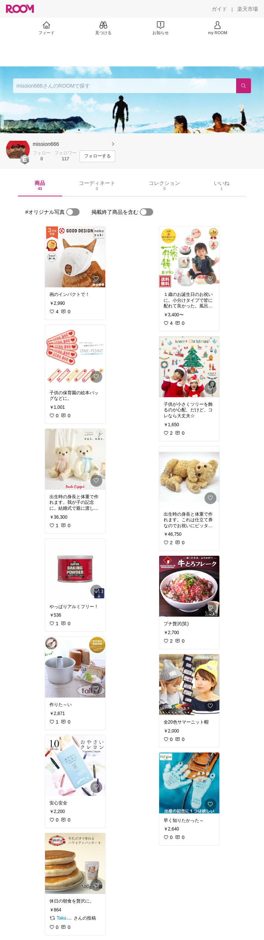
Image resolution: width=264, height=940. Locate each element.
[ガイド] (219, 9)
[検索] (243, 85)
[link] (75, 256)
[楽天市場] (247, 9)
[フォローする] (97, 156)
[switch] (73, 212)
